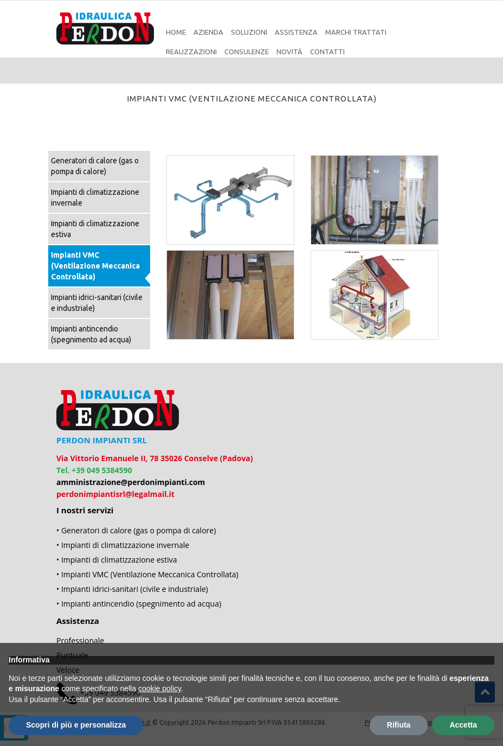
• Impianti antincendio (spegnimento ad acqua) (138, 603)
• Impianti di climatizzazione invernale (122, 545)
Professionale (80, 640)
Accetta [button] (463, 725)
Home (176, 32)
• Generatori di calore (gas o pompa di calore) (136, 530)
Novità (289, 51)
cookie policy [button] (159, 688)
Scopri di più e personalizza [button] (76, 725)
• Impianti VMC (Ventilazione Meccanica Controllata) (147, 574)
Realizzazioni (191, 51)
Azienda (208, 32)
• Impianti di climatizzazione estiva (116, 559)
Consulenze (246, 51)
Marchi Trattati (355, 32)
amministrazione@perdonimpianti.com (130, 482)
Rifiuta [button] (399, 725)
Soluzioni (249, 32)
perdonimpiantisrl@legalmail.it (115, 494)
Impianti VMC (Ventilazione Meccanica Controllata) (95, 266)
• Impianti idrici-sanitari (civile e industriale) (132, 589)
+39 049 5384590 (102, 470)
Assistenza (296, 32)
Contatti (327, 51)
